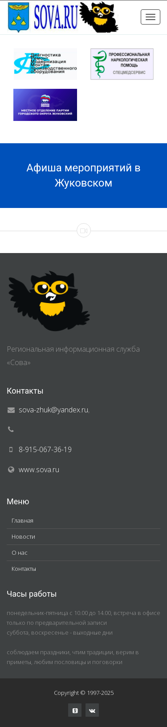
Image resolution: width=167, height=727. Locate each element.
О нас (20, 552)
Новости (23, 536)
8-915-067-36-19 (45, 449)
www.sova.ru (39, 469)
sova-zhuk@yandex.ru (53, 410)
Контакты (24, 569)
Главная (22, 520)
